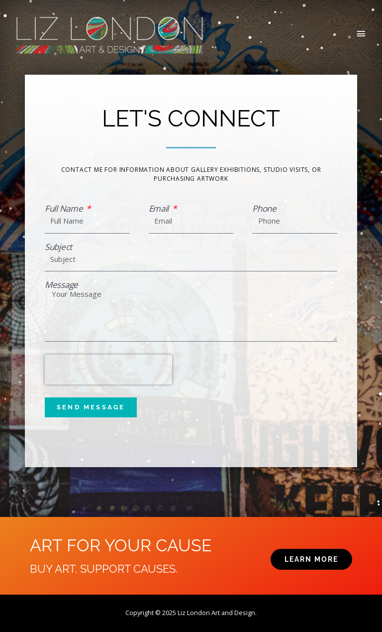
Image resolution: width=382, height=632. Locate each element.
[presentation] (108, 369)
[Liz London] (109, 34)
